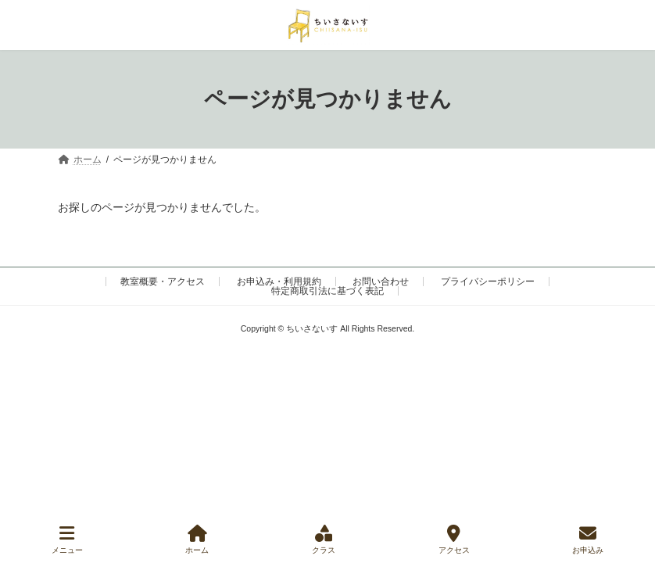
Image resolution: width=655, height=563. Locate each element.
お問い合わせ (381, 281)
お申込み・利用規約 (279, 281)
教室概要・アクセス (162, 281)
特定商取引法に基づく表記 (327, 290)
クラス (323, 539)
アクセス (454, 539)
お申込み (587, 539)
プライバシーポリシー (488, 281)
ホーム (197, 539)
